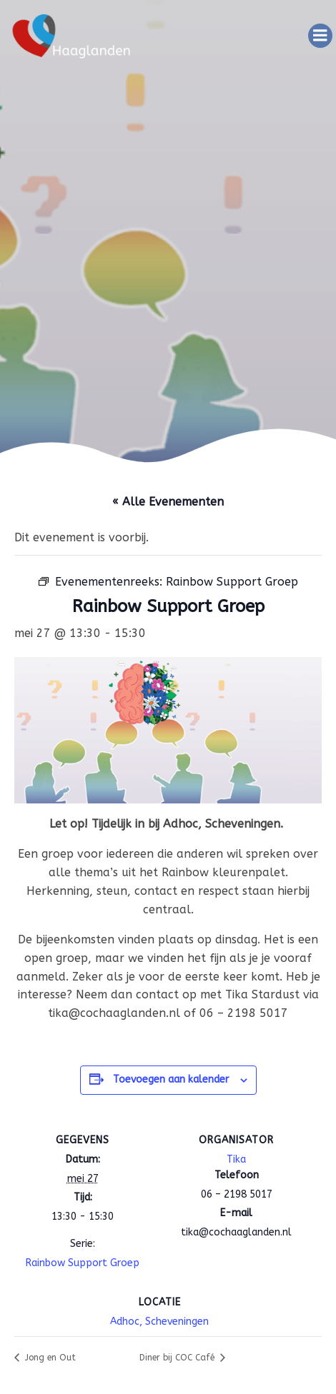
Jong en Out (49, 1358)
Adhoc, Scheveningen (159, 1321)
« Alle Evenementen (168, 501)
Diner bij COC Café (178, 1358)
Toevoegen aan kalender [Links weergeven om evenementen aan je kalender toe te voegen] (171, 1079)
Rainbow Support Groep (82, 1263)
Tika (236, 1159)
